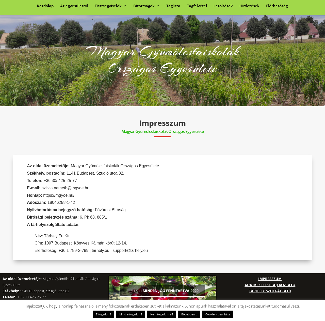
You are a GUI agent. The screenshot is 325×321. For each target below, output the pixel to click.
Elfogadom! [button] (103, 314)
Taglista (173, 6)
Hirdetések (249, 6)
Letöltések (223, 6)
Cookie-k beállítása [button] (217, 314)
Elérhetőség (277, 6)
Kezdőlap (45, 6)
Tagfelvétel (197, 6)
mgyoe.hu (134, 290)
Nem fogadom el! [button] (161, 314)
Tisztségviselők (108, 6)
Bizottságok (144, 6)
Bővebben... (189, 314)
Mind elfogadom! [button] (130, 314)
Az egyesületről (74, 6)
